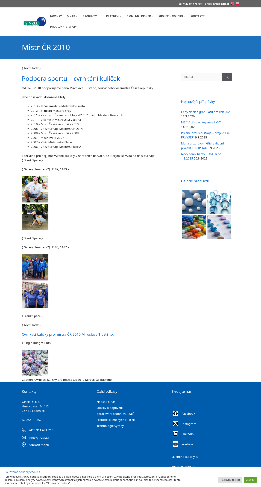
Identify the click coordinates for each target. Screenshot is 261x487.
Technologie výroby (110, 426)
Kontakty (200, 16)
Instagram (189, 424)
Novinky (56, 16)
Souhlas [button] (250, 479)
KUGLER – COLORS (173, 16)
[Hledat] (227, 77)
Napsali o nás (106, 402)
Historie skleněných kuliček (116, 420)
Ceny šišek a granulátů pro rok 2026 (206, 112)
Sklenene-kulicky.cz (184, 457)
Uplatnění (114, 16)
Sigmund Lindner (141, 16)
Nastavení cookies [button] (230, 479)
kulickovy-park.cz (183, 467)
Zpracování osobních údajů (116, 414)
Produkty (92, 16)
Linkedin (188, 434)
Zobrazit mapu (39, 445)
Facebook (189, 413)
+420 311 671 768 (41, 430)
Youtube (187, 444)
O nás (73, 16)
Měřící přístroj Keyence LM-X (201, 122)
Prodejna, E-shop (65, 27)
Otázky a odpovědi (110, 408)
